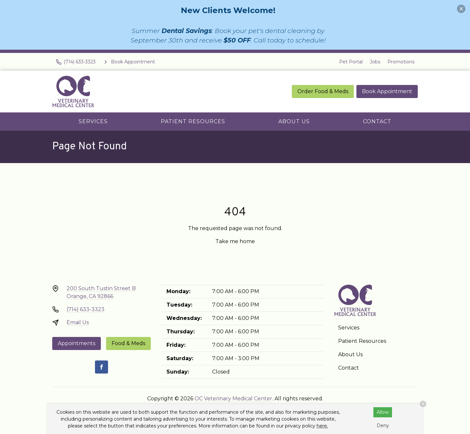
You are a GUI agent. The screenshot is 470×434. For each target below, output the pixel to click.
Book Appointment (387, 91)
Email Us (78, 322)
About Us (294, 121)
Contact (377, 121)
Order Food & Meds (322, 91)
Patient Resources (193, 121)
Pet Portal (351, 62)
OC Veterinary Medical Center (233, 398)
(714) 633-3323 (85, 309)
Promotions (401, 62)
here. (322, 426)
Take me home (235, 241)
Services (93, 121)
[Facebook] (101, 367)
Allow (383, 412)
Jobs (375, 62)
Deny (383, 425)
